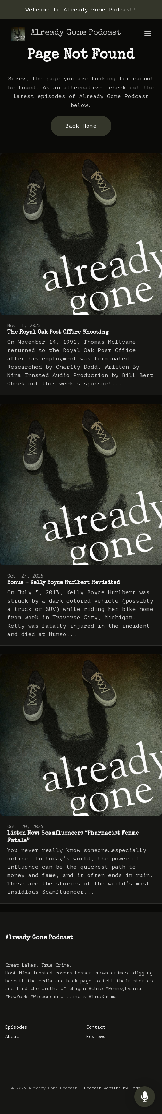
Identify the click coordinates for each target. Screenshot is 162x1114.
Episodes (16, 1027)
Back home (81, 126)
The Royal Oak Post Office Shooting (58, 332)
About (12, 1036)
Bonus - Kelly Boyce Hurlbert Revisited (63, 583)
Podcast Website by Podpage (115, 1087)
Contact (96, 1027)
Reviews (96, 1036)
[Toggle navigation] (147, 34)
